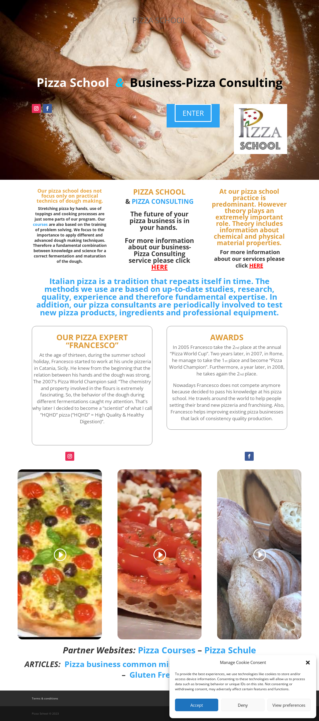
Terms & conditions (45, 698)
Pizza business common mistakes (129, 664)
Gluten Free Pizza (163, 674)
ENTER (193, 113)
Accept (196, 705)
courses (40, 224)
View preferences (288, 705)
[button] (308, 662)
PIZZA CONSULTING (163, 201)
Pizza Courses (166, 650)
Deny (243, 705)
